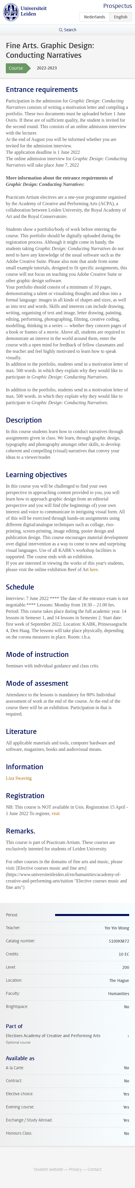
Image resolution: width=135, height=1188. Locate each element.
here (94, 569)
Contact (94, 1169)
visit (56, 813)
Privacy (75, 1169)
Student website (48, 1169)
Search (70, 30)
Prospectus (117, 6)
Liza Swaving (18, 778)
